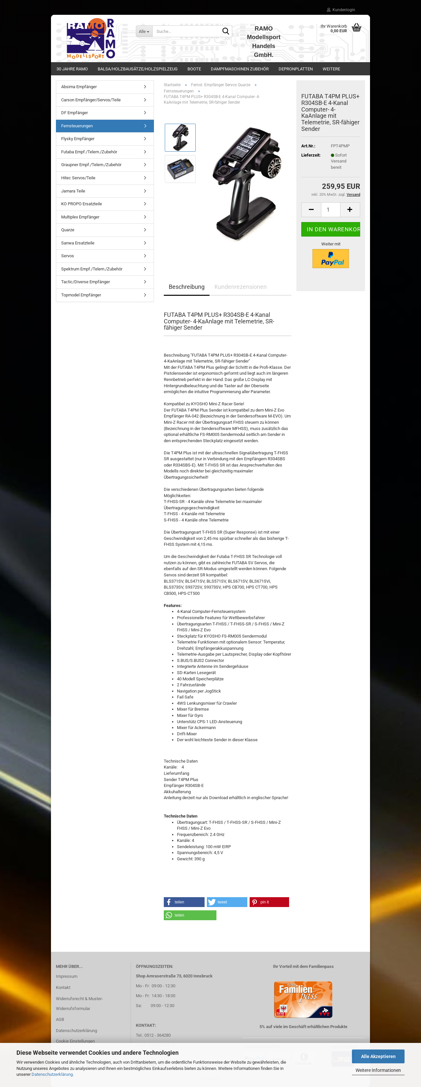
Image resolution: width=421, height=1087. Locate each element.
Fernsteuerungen (77, 125)
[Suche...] (144, 31)
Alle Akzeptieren (378, 1056)
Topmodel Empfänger (81, 294)
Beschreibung (187, 286)
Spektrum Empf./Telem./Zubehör (91, 268)
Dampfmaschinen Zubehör (240, 68)
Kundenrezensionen (240, 286)
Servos (67, 255)
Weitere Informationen (378, 1070)
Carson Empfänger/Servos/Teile (91, 99)
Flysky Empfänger (77, 138)
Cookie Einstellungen (75, 1041)
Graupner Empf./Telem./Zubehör (91, 164)
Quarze (67, 229)
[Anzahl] (330, 209)
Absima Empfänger (79, 86)
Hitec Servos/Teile (78, 177)
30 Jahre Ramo (72, 68)
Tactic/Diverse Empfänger (85, 281)
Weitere (331, 68)
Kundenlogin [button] (341, 10)
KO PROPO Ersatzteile (81, 203)
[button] (311, 209)
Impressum (66, 976)
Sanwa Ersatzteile (77, 242)
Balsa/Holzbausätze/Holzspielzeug (138, 68)
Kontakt (63, 987)
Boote (194, 68)
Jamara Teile (73, 191)
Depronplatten (296, 68)
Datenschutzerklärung (52, 1074)
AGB (60, 1019)
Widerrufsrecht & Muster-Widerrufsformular (79, 1003)
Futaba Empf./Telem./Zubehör (89, 151)
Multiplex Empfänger (80, 217)
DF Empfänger (74, 112)
